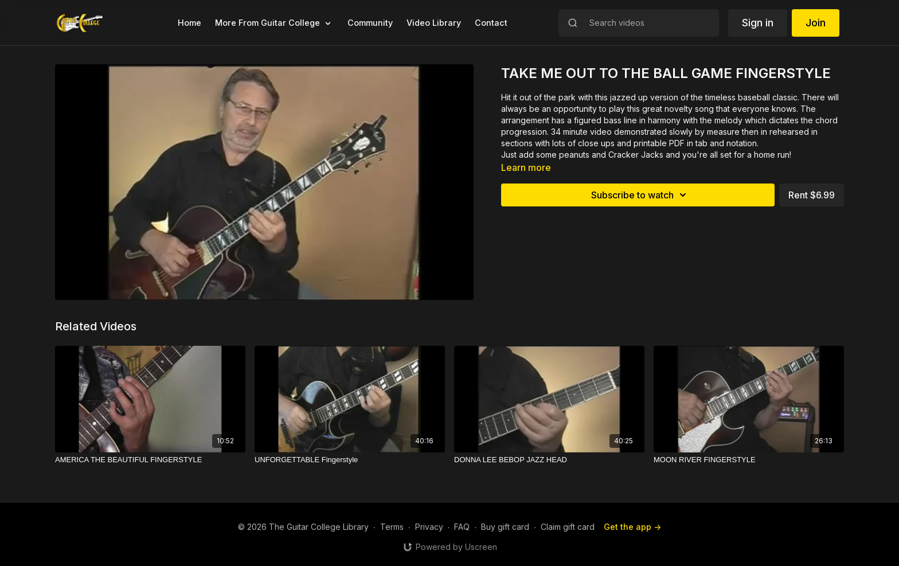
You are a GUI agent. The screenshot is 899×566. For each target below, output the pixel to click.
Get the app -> (632, 527)
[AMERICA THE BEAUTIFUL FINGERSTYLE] (150, 460)
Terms (392, 527)
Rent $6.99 (811, 195)
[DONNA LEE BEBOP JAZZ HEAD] (549, 460)
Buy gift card (505, 527)
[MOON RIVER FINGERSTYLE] (749, 460)
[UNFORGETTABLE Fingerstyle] (350, 460)
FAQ (462, 527)
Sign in (757, 23)
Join (816, 23)
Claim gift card (568, 527)
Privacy (429, 527)
